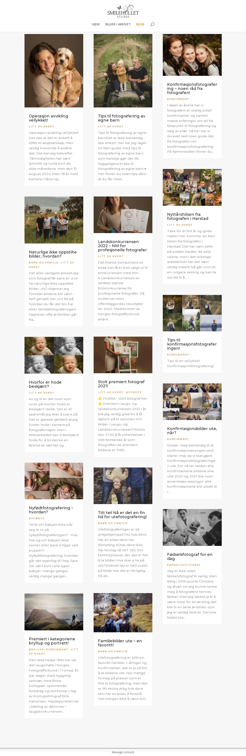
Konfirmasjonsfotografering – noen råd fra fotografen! (192, 88)
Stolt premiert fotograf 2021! (121, 384)
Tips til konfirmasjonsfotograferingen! (192, 344)
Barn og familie (44, 262)
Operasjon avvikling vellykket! (48, 118)
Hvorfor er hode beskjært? (45, 384)
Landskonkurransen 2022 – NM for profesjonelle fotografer (122, 245)
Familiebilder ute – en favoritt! (120, 643)
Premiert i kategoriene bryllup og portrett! (52, 641)
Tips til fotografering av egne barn (121, 118)
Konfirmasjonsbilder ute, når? (192, 430)
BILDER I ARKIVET (118, 24)
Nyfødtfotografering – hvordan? (51, 510)
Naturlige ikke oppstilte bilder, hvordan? (53, 254)
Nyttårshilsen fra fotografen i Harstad (187, 216)
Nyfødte (37, 518)
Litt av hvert (42, 126)
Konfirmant (57, 649)
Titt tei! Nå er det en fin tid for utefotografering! (122, 514)
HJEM (96, 24)
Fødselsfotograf (184, 564)
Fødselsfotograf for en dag (190, 556)
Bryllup (36, 649)
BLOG (140, 24)
